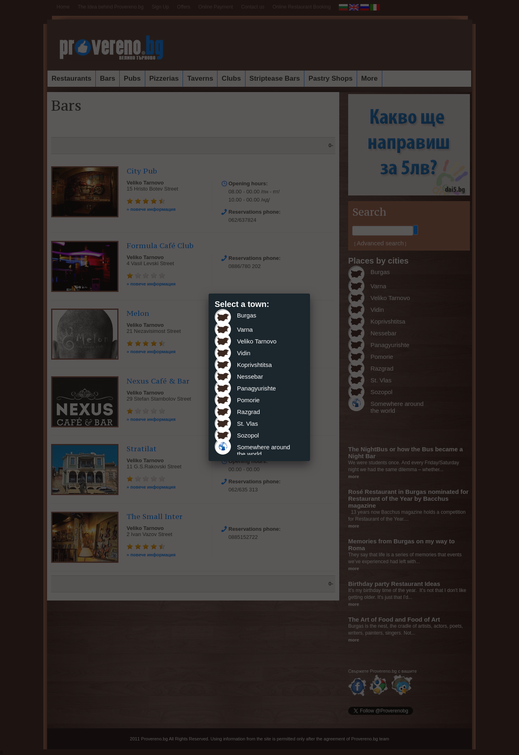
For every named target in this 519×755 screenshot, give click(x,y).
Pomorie (248, 400)
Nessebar (250, 376)
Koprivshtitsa (254, 364)
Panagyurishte (256, 388)
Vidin (243, 353)
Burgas (246, 315)
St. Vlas (247, 423)
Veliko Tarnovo (256, 341)
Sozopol (248, 435)
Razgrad (248, 411)
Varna (245, 329)
